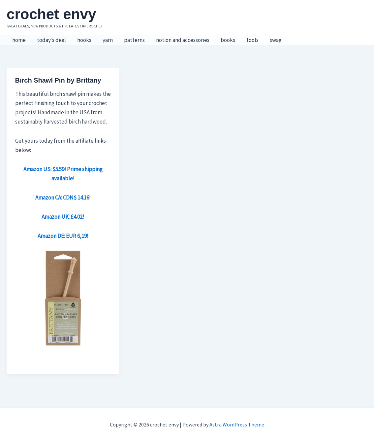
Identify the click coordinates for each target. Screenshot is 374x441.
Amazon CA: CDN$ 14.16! (63, 197)
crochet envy (51, 14)
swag (276, 40)
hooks (84, 40)
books (228, 40)
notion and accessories (182, 40)
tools (252, 40)
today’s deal (51, 40)
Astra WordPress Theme (236, 424)
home (19, 40)
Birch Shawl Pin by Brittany (58, 80)
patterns (134, 40)
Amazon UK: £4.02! (63, 216)
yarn (108, 40)
